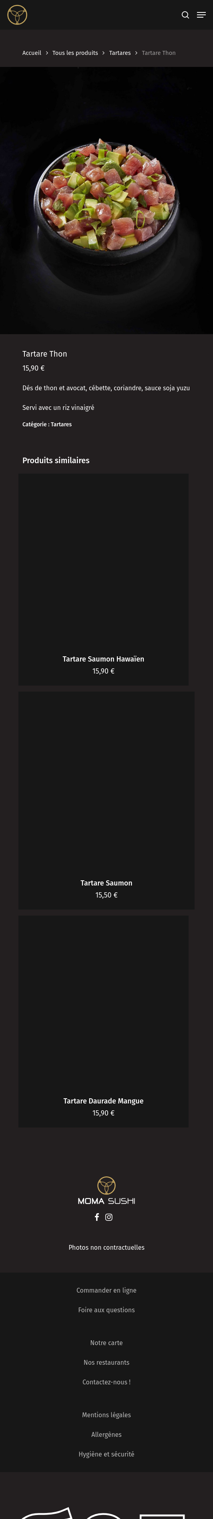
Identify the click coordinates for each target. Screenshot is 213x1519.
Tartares (120, 52)
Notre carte (106, 1343)
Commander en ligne (106, 1290)
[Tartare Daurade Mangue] (103, 1001)
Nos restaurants (107, 1362)
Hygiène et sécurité (106, 1454)
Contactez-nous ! (106, 1382)
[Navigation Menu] (201, 15)
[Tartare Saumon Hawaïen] (103, 559)
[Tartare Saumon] (106, 780)
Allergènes (106, 1434)
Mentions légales (106, 1415)
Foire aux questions (106, 1310)
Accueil (31, 52)
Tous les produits (75, 52)
